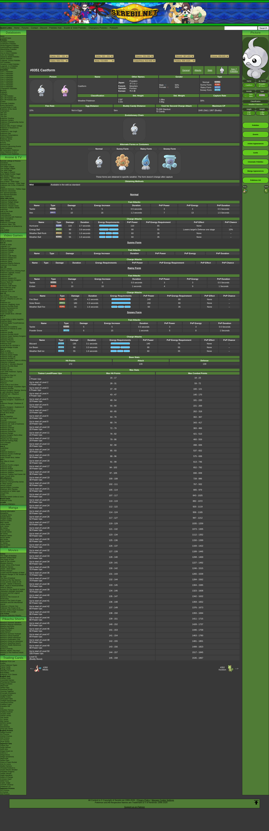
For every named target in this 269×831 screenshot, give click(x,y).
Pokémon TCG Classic (8, 674)
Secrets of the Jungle (8, 612)
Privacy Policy (143, 800)
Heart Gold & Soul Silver (9, 385)
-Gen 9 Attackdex (6, 87)
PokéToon (4, 209)
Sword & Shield (6, 269)
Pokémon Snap (6, 467)
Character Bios (5, 165)
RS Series (4, 528)
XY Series (4, 543)
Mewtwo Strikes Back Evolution (12, 610)
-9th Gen (3, 113)
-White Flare (4, 688)
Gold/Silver (4, 448)
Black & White (5, 351)
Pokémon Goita (6, 500)
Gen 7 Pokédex (234, 70)
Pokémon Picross (6, 338)
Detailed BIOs (5, 517)
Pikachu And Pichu (7, 626)
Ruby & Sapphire (6, 416)
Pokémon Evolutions (8, 204)
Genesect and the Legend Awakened (10, 594)
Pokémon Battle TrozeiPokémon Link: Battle (12, 324)
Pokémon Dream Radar (9, 355)
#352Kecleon (222, 668)
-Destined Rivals (6, 689)
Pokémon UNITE (6, 260)
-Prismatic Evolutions (8, 693)
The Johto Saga (6, 170)
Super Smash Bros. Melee (10, 457)
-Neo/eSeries (5, 727)
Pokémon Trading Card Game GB (12, 474)
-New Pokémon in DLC (8, 152)
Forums (25, 28)
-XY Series (4, 719)
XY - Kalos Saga (6, 180)
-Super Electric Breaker (9, 770)
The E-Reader (5, 443)
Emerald (3, 420)
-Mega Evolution (6, 684)
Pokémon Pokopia (7, 250)
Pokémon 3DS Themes (9, 489)
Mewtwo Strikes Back (8, 558)
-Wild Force (4, 781)
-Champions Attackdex (8, 88)
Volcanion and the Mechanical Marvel (11, 603)
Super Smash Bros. (7, 476)
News (2, 36)
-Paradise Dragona (7, 772)
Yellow (2, 463)
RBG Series (4, 522)
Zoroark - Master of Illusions (10, 584)
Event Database (6, 148)
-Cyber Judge (5, 783)
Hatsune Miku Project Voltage (11, 126)
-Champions (4, 111)
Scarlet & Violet (6, 245)
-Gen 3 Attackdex (6, 75)
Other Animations (6, 219)
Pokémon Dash (6, 426)
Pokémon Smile (6, 284)
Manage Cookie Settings (163, 800)
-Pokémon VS (5, 786)
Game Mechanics (6, 105)
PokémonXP (5, 124)
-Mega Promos (5, 732)
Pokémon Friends (6, 252)
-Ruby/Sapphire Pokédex (9, 45)
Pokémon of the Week (8, 109)
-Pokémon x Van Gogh (8, 131)
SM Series (4, 547)
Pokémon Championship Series (12, 122)
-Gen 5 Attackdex (6, 79)
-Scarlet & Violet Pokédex (9, 64)
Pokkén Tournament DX (9, 308)
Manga (13, 507)
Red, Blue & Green (7, 461)
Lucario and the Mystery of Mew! (12, 572)
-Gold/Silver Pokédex (8, 44)
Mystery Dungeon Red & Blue (11, 435)
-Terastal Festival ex (7, 768)
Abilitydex (3, 94)
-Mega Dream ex (6, 751)
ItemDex (3, 90)
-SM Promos (5, 738)
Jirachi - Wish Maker (8, 569)
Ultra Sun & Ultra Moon (9, 297)
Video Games (13, 235)
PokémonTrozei (6, 437)
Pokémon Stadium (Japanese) (11, 471)
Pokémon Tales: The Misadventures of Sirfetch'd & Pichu (11, 226)
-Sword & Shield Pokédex (9, 57)
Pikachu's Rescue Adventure (10, 624)
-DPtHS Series (5, 723)
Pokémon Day (5, 133)
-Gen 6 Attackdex (6, 81)
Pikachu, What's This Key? (10, 651)
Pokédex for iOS (6, 377)
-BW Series (4, 721)
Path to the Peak (6, 211)
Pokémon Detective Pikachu (10, 615)
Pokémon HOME (6, 274)
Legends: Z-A (5, 246)
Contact (34, 28)
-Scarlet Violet (5, 714)
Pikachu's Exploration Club (10, 639)
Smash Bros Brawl (7, 413)
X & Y (2, 317)
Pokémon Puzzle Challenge (10, 454)
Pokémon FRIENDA (7, 504)
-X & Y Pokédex (6, 51)
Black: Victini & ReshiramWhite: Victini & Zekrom (12, 586)
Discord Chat (5, 144)
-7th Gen (3, 116)
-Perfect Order (5, 678)
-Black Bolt (4, 686)
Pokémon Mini (5, 456)
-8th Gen (3, 115)
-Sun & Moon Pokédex (8, 53)
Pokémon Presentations (9, 135)
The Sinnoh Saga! (7, 176)
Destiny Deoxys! (6, 571)
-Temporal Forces (6, 702)
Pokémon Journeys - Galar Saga (12, 183)
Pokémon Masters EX (8, 258)
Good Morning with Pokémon (11, 217)
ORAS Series (5, 545)
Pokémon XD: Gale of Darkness (12, 424)
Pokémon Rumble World (9, 334)
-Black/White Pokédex (8, 49)
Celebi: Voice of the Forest (10, 565)
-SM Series (4, 717)
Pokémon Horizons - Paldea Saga (13, 189)
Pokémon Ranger (6, 433)
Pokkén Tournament (7, 342)
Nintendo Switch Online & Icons (12, 497)
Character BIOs (6, 515)
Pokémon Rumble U (7, 358)
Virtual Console (6, 485)
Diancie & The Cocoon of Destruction (9, 598)
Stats (210, 70)
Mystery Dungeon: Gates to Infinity (13, 360)
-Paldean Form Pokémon (9, 154)
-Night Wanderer (6, 775)
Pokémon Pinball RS (8, 431)
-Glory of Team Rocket (8, 762)
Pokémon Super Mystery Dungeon (13, 336)
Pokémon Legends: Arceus (10, 273)
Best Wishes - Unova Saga (10, 178)
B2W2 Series (5, 541)
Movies (13, 550)
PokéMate (4, 444)
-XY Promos (4, 740)
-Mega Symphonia (7, 757)
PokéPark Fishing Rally (9, 441)
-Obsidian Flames (6, 710)
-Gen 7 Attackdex (6, 83)
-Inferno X (4, 753)
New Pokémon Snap (8, 288)
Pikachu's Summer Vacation (10, 623)
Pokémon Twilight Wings (9, 202)
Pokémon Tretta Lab (7, 357)
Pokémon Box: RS (7, 429)
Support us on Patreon (134, 807)
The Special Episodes (8, 193)
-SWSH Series (5, 716)
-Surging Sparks (6, 695)
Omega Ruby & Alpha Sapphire (12, 319)
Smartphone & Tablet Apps (10, 491)
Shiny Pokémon (6, 196)
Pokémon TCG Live (7, 291)
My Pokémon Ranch (7, 411)
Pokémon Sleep (6, 261)
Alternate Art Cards (7, 671)
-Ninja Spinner (5, 747)
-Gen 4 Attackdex (6, 77)
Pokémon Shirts (6, 139)
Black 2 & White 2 (6, 353)
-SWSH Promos (6, 736)
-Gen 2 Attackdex (6, 74)
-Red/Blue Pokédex (7, 42)
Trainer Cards (5, 667)
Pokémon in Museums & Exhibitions (9, 129)
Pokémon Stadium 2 (7, 452)
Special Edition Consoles (9, 487)
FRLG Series (5, 530)
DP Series (4, 534)
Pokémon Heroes (6, 567)
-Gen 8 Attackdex (6, 85)
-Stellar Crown (5, 697)
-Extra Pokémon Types (8, 665)
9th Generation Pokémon (9, 150)
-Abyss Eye (4, 745)
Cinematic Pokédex (7, 103)
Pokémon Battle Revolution (10, 398)
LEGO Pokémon (6, 137)
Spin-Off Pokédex (6, 96)
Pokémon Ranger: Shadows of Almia (11, 404)
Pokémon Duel (5, 344)
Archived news (5, 38)
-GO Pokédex (5, 62)
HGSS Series (5, 537)
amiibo (2, 495)
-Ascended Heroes (7, 680)
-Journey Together (7, 691)
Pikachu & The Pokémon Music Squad (12, 653)
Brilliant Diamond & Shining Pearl (12, 271)
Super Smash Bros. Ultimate (10, 314)
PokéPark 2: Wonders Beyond (11, 364)
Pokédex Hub (55, 28)
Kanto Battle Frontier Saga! (10, 174)
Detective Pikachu (7, 310)
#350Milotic (45, 668)
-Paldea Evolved (6, 712)
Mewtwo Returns (6, 563)
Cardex (3, 102)
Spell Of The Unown (7, 561)
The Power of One (7, 559)
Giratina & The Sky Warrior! (10, 580)
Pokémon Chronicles (8, 191)
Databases (13, 32)
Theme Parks (5, 141)
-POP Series (5, 742)
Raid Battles (4, 673)
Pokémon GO (5, 254)
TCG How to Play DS (8, 375)
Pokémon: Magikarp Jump (10, 304)
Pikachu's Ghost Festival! (9, 636)
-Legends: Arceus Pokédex (10, 60)
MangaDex (4, 513)
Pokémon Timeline (7, 118)
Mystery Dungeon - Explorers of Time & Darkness (12, 408)
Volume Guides (6, 521)
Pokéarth (114, 28)
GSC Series (4, 526)
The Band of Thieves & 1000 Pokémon (10, 329)
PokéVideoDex (5, 215)
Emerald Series (6, 532)
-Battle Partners (6, 766)
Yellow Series (5, 524)
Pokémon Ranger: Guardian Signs (13, 386)
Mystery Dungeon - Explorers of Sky (12, 400)
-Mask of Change (6, 777)
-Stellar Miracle (5, 773)
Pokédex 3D (4, 368)
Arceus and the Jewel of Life (10, 582)
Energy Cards (5, 669)
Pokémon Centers (7, 120)
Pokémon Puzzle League (9, 465)
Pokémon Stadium (7, 472)
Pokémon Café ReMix (8, 256)
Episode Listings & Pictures (10, 161)
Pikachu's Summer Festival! (10, 634)
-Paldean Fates (6, 704)
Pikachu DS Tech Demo (9, 439)
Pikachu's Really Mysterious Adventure (10, 646)
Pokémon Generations (8, 200)
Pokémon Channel (7, 428)
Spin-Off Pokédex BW (8, 100)
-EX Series (4, 725)
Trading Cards (13, 657)
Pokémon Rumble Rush (9, 306)
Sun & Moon (5, 295)
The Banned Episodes (8, 195)
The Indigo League (7, 167)
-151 (2, 708)
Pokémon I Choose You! (9, 606)
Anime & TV (13, 157)
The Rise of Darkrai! (7, 578)
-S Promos (4, 792)
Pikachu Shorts (13, 619)
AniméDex (4, 163)
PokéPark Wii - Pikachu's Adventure (9, 395)
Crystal (2, 450)
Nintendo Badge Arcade (9, 347)
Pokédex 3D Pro (6, 370)
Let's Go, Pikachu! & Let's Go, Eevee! (11, 300)
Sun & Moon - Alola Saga (9, 181)
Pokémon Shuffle (6, 332)
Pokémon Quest (6, 312)
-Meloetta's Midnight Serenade (11, 591)
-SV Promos (4, 734)
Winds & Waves (6, 241)
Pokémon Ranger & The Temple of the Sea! (13, 575)
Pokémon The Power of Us (10, 608)
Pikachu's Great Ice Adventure (11, 641)
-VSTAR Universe (6, 785)
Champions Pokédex (98, 28)
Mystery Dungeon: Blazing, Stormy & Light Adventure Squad (13, 391)
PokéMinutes (5, 213)
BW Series (4, 539)
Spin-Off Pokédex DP (8, 98)
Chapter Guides (6, 519)
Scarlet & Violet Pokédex (75, 28)
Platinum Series (6, 536)
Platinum (3, 383)
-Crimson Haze (5, 779)
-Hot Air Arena (5, 764)
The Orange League (7, 168)
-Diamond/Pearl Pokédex (9, 47)
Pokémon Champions (8, 248)
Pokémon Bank (6, 321)
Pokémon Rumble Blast (9, 366)
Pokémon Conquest (7, 362)
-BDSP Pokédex (6, 59)
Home (16, 28)
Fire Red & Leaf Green (8, 418)
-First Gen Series (6, 729)
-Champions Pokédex (8, 68)
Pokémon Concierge (8, 223)
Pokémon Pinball (6, 469)
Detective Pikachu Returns (10, 263)
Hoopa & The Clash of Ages (10, 600)
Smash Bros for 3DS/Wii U (10, 345)
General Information (7, 511)
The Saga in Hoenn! (7, 172)
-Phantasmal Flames (8, 682)
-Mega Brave (5, 755)
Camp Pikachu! (6, 630)
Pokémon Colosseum (8, 422)
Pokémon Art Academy (8, 327)
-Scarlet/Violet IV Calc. (8, 107)
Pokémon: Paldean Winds (10, 208)
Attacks (198, 70)
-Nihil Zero (4, 749)
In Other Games (6, 484)
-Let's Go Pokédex (7, 55)
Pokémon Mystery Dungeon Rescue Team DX (10, 281)
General (186, 70)
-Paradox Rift (5, 706)
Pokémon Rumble (7, 388)
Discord (43, 28)
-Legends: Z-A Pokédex (9, 66)
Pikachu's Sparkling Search (10, 643)
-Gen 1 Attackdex (6, 72)
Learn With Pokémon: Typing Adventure (11, 372)
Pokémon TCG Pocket (8, 265)
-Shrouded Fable (6, 699)
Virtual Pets (4, 493)
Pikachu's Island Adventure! (10, 637)
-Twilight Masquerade (8, 701)
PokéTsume (4, 232)
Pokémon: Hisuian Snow (9, 206)
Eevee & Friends (6, 649)
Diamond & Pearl (6, 381)
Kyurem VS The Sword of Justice (12, 589)
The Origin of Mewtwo (8, 556)
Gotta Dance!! (5, 632)
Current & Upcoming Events (10, 146)
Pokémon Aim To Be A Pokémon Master (12, 186)
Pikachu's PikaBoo (7, 628)
